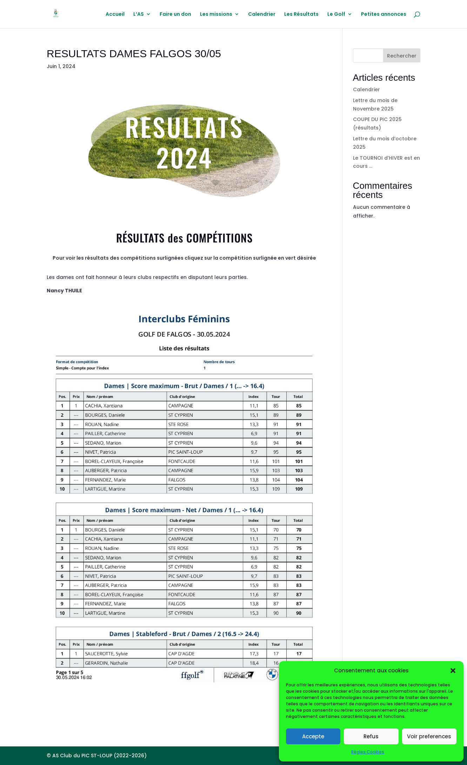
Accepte (313, 736)
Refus (371, 736)
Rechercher (401, 55)
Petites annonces (383, 15)
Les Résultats (301, 15)
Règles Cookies (367, 752)
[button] (452, 670)
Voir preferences (429, 736)
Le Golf (336, 15)
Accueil (115, 15)
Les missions (216, 15)
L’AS (138, 15)
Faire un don (175, 15)
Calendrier (261, 15)
